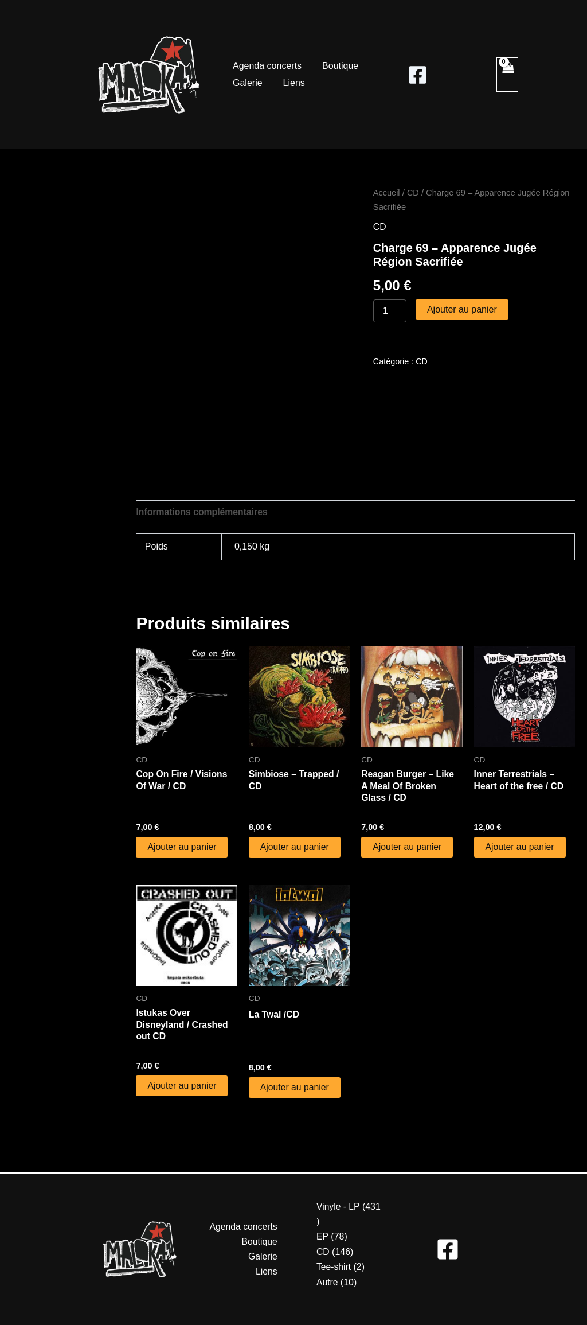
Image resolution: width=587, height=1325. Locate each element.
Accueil (386, 192)
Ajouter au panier (462, 309)
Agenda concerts (266, 66)
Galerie (246, 83)
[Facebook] (418, 75)
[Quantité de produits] (389, 310)
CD (414, 192)
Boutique (337, 66)
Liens (291, 83)
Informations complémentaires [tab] (202, 512)
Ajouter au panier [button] (182, 847)
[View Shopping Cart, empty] (507, 74)
